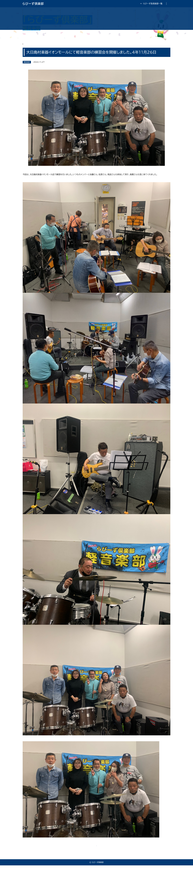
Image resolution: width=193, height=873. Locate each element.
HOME (26, 46)
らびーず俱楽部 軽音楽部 (42, 46)
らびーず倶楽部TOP (103, 4)
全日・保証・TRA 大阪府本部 (158, 4)
